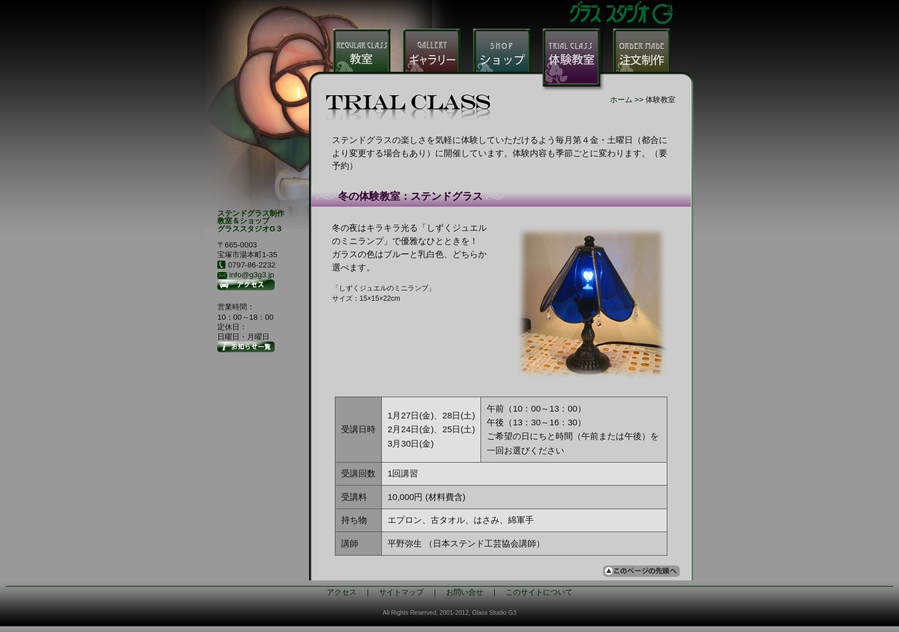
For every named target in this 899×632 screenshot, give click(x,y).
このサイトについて (539, 592)
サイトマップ (401, 592)
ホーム (621, 99)
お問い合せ (464, 592)
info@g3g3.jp (252, 274)
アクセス (342, 592)
